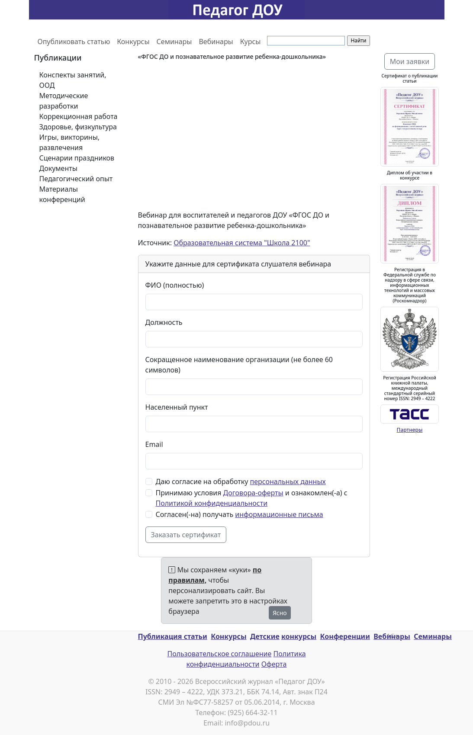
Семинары (174, 41)
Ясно (280, 613)
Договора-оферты (253, 492)
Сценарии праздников (77, 158)
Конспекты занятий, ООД (72, 80)
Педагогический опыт (76, 178)
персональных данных (288, 481)
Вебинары (216, 41)
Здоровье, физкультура (78, 127)
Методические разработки (63, 101)
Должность (164, 322)
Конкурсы (133, 41)
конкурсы (298, 636)
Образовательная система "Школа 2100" (242, 242)
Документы (58, 168)
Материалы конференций (62, 194)
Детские (265, 636)
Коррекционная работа (78, 116)
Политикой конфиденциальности (212, 503)
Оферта (274, 664)
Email (154, 444)
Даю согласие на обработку (241, 481)
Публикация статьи (172, 636)
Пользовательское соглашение (219, 653)
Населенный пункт (176, 407)
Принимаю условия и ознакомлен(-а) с (252, 498)
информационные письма (279, 514)
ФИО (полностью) (174, 285)
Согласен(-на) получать (239, 514)
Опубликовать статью (74, 41)
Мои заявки (410, 61)
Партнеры (410, 429)
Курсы (250, 41)
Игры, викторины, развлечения (69, 142)
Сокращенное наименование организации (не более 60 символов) (239, 365)
